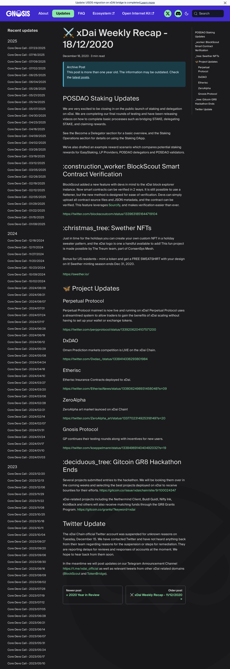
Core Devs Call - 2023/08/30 (27, 562)
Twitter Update (203, 109)
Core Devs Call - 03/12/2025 (26, 163)
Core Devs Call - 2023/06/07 (27, 636)
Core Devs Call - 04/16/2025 (26, 129)
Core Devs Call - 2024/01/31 (26, 430)
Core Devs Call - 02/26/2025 (27, 177)
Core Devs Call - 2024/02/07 (27, 423)
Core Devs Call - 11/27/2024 (26, 254)
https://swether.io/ (76, 274)
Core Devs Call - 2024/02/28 (27, 403)
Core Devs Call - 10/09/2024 (26, 274)
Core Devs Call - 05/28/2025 (27, 89)
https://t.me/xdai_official (80, 568)
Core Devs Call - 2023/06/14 (26, 629)
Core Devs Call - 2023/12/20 (26, 474)
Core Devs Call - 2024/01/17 (26, 444)
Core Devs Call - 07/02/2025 (27, 68)
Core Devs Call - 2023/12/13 (26, 480)
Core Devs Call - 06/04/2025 (27, 82)
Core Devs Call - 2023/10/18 (26, 521)
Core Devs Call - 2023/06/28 (27, 616)
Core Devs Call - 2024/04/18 (26, 369)
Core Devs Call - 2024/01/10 (26, 450)
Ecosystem (103, 13)
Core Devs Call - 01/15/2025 (26, 217)
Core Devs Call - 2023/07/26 (26, 589)
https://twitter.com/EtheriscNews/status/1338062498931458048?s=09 (115, 388)
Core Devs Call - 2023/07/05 (27, 609)
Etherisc (203, 83)
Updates (63, 13)
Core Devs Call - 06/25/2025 (27, 75)
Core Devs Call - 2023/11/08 (26, 508)
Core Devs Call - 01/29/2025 (26, 204)
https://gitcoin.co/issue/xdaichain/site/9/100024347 (137, 490)
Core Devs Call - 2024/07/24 (26, 315)
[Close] (225, 3)
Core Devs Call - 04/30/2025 (27, 116)
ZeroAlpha (204, 88)
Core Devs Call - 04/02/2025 (27, 143)
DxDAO (202, 77)
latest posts (80, 77)
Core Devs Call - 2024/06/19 (26, 335)
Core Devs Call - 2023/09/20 (27, 548)
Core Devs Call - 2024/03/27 (27, 383)
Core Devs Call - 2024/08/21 (26, 295)
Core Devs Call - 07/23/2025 (26, 48)
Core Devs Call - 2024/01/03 (26, 457)
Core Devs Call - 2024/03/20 (27, 389)
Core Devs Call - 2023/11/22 (26, 501)
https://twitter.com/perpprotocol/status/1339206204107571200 (109, 329)
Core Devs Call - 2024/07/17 (26, 322)
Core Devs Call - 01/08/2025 (26, 224)
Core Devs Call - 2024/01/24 (26, 437)
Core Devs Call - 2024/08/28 (27, 288)
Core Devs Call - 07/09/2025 (27, 61)
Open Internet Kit (138, 13)
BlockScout (72, 573)
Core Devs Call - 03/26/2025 (27, 149)
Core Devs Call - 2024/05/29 (27, 349)
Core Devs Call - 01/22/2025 (26, 210)
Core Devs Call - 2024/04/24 (27, 362)
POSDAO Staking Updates (205, 35)
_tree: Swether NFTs (207, 56)
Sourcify (114, 205)
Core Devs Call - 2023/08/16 (26, 569)
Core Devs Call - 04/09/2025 (27, 136)
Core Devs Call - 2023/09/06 (27, 555)
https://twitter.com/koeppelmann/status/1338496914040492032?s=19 (114, 448)
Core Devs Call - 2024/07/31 (26, 308)
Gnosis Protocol (207, 94)
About (43, 13)
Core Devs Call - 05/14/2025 (26, 102)
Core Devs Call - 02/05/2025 (27, 197)
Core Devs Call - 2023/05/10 (26, 663)
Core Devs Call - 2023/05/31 (26, 643)
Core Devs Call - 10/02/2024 (26, 281)
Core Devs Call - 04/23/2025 (27, 122)
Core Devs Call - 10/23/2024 (26, 268)
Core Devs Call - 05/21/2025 (26, 95)
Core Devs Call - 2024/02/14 (26, 416)
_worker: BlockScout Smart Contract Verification (207, 46)
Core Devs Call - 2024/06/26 (27, 329)
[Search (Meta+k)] (208, 13)
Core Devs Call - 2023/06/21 (26, 623)
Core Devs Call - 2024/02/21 (26, 410)
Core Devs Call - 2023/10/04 (26, 535)
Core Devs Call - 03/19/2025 (26, 156)
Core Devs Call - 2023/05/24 (27, 650)
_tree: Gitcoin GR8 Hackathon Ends (206, 102)
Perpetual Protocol (203, 69)
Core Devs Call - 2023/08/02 (27, 582)
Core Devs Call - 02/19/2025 (26, 183)
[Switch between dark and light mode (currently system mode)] (186, 13)
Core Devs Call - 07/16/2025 (26, 55)
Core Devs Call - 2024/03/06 (27, 396)
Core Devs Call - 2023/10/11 (25, 528)
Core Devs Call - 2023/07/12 (26, 602)
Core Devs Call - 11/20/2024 (26, 261)
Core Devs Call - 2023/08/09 (27, 575)
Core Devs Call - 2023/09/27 (27, 541)
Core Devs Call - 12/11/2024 (25, 247)
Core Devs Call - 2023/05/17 (26, 656)
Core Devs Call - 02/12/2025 (26, 190)
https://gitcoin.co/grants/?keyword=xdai (106, 509)
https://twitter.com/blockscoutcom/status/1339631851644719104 (110, 214)
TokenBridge (96, 573)
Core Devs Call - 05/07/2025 (27, 109)
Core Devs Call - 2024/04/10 (26, 376)
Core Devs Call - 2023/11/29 (26, 494)
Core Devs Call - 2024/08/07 (27, 301)
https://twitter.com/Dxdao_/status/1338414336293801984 (105, 359)
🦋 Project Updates (206, 62)
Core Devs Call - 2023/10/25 (26, 514)
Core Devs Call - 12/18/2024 (26, 240)
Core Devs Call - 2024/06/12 (26, 342)
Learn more (148, 2)
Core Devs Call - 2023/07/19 (26, 595)
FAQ (81, 13)
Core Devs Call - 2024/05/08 (27, 355)
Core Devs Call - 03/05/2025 (27, 170)
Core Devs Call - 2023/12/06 (26, 487)
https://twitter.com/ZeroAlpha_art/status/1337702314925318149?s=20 (114, 418)
